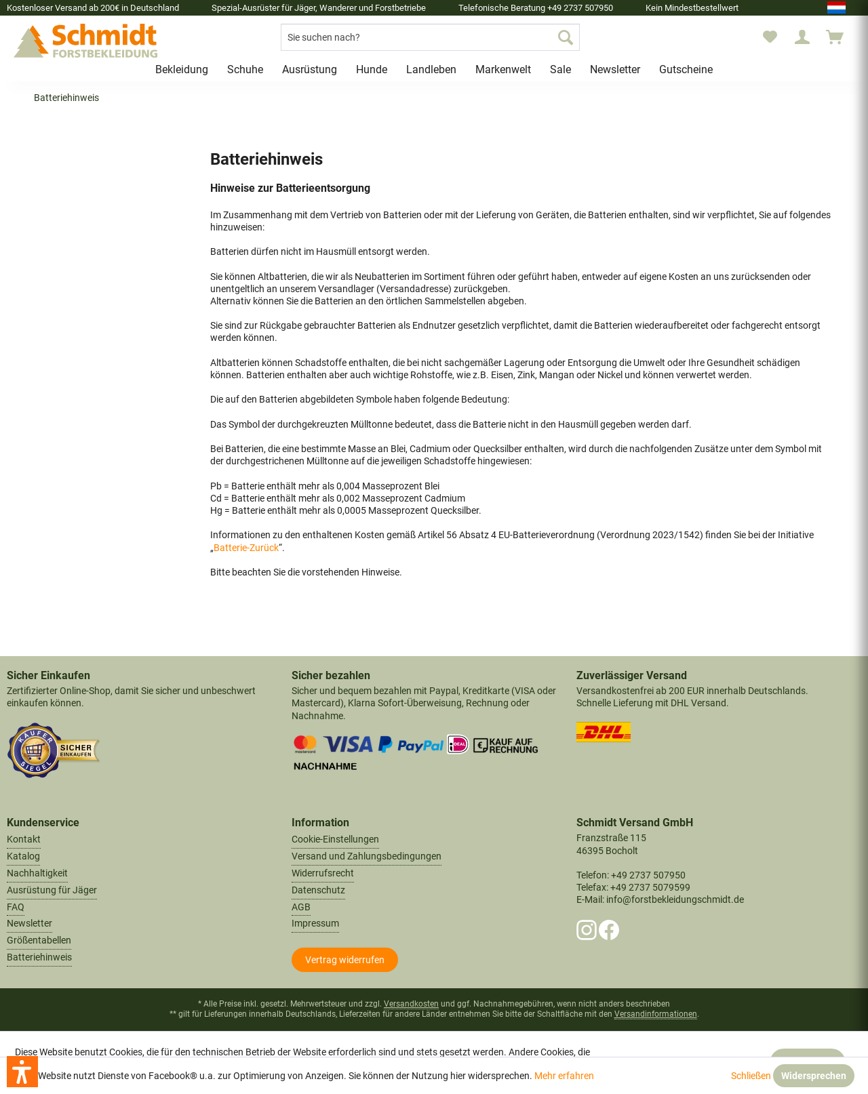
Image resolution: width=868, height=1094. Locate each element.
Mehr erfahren (564, 1075)
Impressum (315, 923)
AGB (301, 906)
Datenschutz (318, 890)
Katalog (23, 856)
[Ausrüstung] (310, 69)
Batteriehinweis (39, 957)
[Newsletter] (615, 69)
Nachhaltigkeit (37, 873)
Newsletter (29, 923)
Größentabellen (39, 940)
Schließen (751, 1075)
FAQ (15, 906)
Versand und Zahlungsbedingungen (366, 856)
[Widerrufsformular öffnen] (345, 960)
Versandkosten (411, 1004)
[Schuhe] (245, 69)
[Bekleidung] (182, 69)
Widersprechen (813, 1075)
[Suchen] (565, 37)
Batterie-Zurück (246, 547)
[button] (22, 1071)
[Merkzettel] (770, 37)
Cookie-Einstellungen (335, 839)
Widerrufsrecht (323, 873)
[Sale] (560, 69)
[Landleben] (431, 69)
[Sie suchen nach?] (430, 37)
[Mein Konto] (802, 37)
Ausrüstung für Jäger (52, 890)
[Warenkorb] (841, 37)
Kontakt (24, 839)
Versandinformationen (655, 1014)
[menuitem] (430, 37)
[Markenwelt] (503, 69)
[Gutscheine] (686, 69)
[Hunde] (372, 69)
